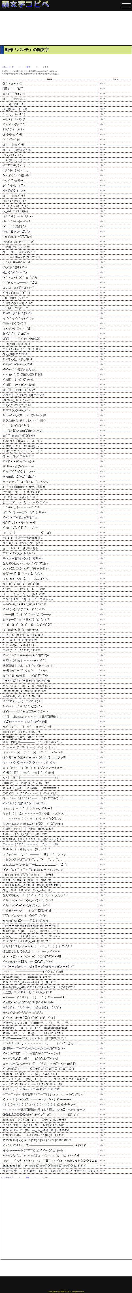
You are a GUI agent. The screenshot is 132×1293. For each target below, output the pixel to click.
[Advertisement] (66, 28)
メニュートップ (8, 67)
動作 (28, 67)
